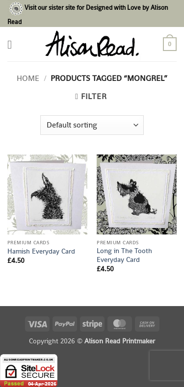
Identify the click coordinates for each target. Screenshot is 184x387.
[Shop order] (92, 125)
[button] (13, 44)
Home (28, 78)
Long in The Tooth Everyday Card (124, 255)
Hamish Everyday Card (41, 251)
